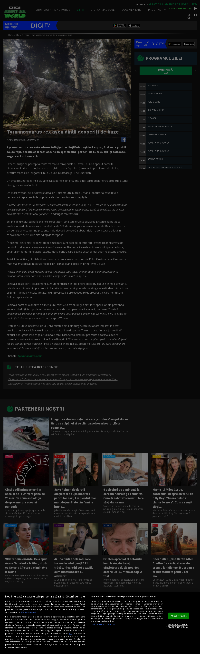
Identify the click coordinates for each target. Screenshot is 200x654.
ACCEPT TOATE (179, 615)
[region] (100, 623)
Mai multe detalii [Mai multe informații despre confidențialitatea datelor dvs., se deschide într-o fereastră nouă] (28, 612)
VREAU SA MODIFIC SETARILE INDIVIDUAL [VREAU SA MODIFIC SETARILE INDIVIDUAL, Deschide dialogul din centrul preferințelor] (177, 626)
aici (70, 633)
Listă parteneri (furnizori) (103, 624)
